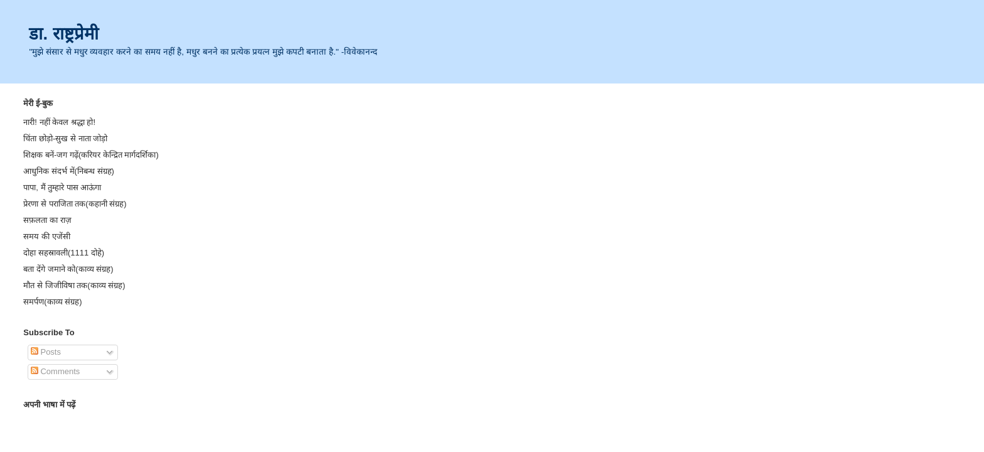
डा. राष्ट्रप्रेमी (63, 33)
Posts (46, 352)
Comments (55, 371)
